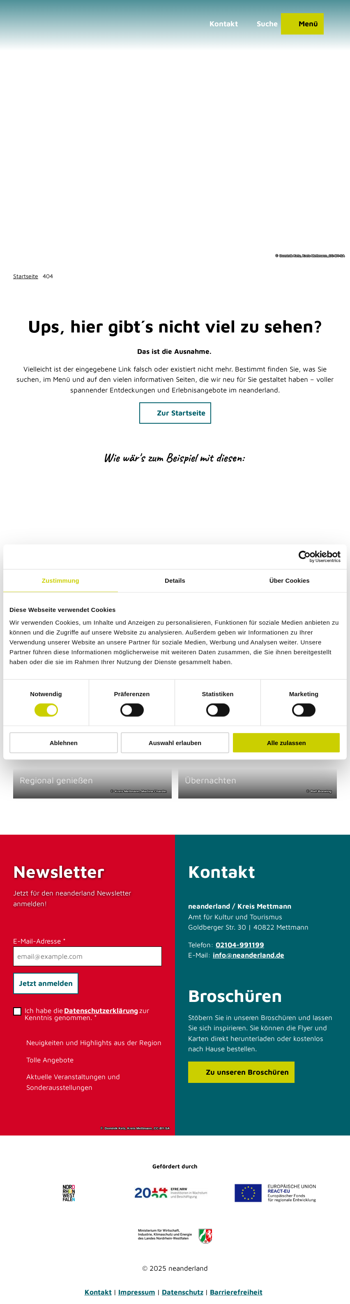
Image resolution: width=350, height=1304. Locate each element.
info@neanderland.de (248, 955)
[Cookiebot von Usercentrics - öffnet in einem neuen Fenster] (305, 556)
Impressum (136, 1292)
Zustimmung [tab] (60, 580)
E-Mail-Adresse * (39, 941)
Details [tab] (175, 580)
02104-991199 (240, 945)
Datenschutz (182, 1292)
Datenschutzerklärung (101, 1010)
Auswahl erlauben (175, 742)
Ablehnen (64, 742)
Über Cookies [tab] (289, 580)
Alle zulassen (286, 742)
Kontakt (98, 1292)
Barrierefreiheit (236, 1292)
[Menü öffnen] (302, 24)
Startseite (25, 275)
